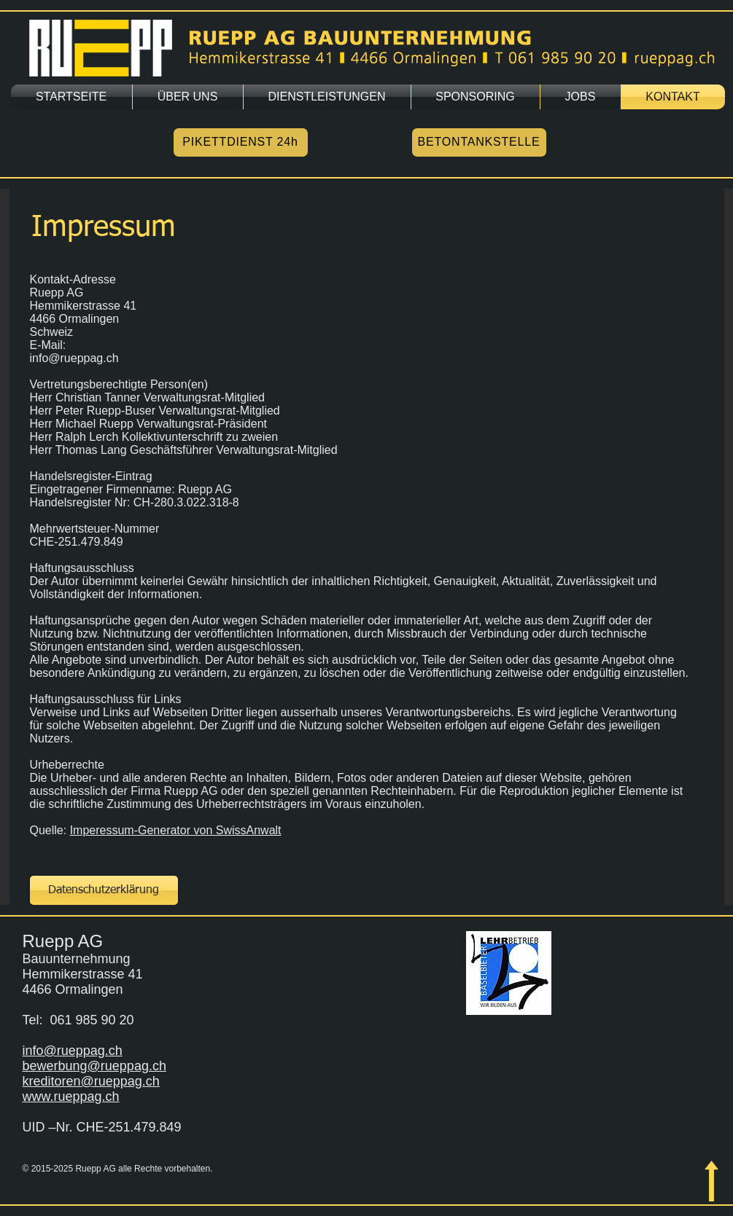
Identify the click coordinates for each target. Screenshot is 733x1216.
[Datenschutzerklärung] (104, 890)
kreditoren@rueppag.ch (91, 1081)
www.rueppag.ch (71, 1096)
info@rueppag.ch (73, 1050)
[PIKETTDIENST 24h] (241, 142)
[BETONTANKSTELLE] (479, 142)
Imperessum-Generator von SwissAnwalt (176, 830)
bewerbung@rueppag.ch (94, 1066)
